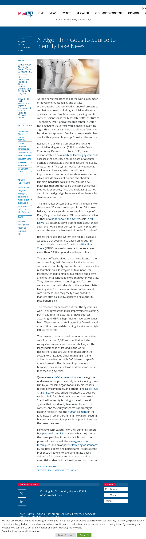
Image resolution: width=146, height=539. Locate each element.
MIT (19, 233)
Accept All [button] (84, 535)
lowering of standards (85, 445)
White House (23, 166)
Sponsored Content (109, 13)
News (52, 13)
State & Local (40, 516)
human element (77, 412)
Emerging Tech (45, 470)
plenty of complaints (54, 433)
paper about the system (65, 219)
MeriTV (78, 514)
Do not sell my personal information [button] (21, 531)
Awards (24, 516)
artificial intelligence (23, 223)
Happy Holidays (25, 156)
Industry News (24, 159)
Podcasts (91, 514)
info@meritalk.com (50, 495)
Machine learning (22, 229)
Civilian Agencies (22, 138)
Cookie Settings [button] (65, 535)
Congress (22, 143)
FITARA (55, 516)
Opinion (133, 13)
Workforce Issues (23, 170)
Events (66, 13)
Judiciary (22, 162)
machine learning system (77, 155)
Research (83, 13)
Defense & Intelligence (23, 147)
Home (40, 13)
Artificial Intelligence (66, 470)
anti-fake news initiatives (66, 377)
